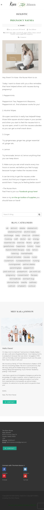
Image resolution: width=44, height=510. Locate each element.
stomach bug (28, 279)
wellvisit (11, 286)
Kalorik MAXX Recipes (15, 250)
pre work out (35, 272)
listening (15, 253)
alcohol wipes (8, 33)
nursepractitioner (23, 261)
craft (16, 239)
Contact (10, 402)
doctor (23, 239)
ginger (25, 33)
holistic (30, 33)
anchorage (8, 235)
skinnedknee (15, 279)
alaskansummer (15, 232)
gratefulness (9, 246)
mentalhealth (26, 253)
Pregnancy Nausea (22, 20)
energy (36, 239)
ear (29, 239)
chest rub (26, 235)
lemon (34, 33)
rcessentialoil (23, 275)
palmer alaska (29, 264)
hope (38, 246)
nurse (34, 257)
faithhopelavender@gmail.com (17, 442)
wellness (32, 282)
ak (7, 228)
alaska (22, 228)
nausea (18, 34)
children (35, 235)
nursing (36, 261)
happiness (20, 246)
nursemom (9, 261)
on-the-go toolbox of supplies (24, 197)
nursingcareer (15, 264)
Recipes (34, 275)
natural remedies (14, 257)
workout (31, 286)
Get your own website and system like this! (22, 505)
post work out (9, 272)
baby (14, 33)
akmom (14, 228)
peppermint (23, 34)
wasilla (24, 282)
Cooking (8, 239)
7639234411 (11, 440)
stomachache (13, 282)
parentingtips (15, 268)
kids (28, 250)
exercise (20, 243)
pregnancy (30, 34)
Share (22, 25)
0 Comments (22, 37)
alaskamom (32, 228)
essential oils (19, 33)
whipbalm (21, 286)
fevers (29, 243)
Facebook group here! (28, 192)
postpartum (22, 272)
